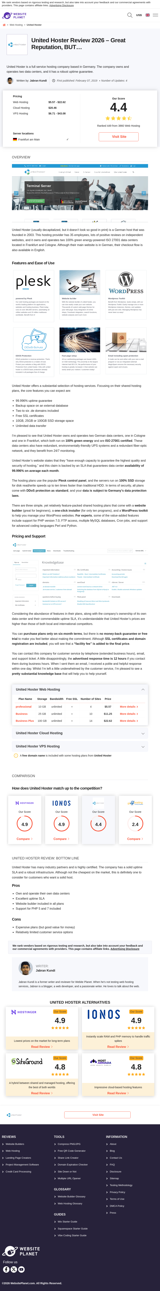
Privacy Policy (117, 1192)
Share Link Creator (68, 1157)
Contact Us (116, 1157)
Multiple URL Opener (69, 1178)
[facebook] (6, 1269)
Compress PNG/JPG (69, 1144)
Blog (112, 1151)
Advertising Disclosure (61, 5)
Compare (23, 839)
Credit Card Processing (18, 1171)
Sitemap (114, 1178)
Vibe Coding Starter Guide (72, 1235)
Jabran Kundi (38, 80)
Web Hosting (13, 1151)
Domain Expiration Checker (73, 1164)
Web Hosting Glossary (70, 1203)
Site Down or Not (67, 1171)
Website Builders (15, 1144)
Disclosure (115, 1171)
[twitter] (14, 1269)
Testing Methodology (121, 1185)
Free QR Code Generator (72, 1151)
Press (113, 1212)
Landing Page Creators (18, 1157)
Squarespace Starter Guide (73, 1228)
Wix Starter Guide (67, 1221)
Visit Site (119, 137)
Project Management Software (22, 1164)
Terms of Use (117, 1199)
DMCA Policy (117, 1206)
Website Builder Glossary (71, 1196)
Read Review (40, 1046)
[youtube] (21, 1269)
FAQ (112, 1164)
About (113, 1144)
